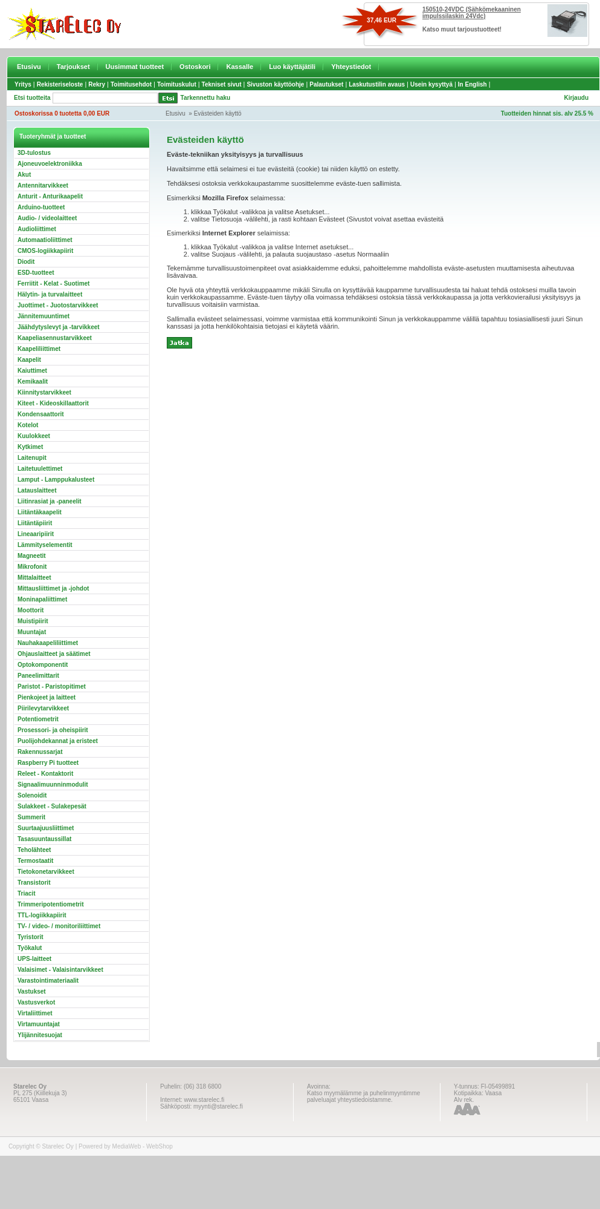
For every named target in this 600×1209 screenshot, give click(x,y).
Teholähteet (34, 850)
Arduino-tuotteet (41, 207)
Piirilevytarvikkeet (43, 708)
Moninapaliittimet (42, 599)
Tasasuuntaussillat (44, 839)
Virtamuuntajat (39, 1024)
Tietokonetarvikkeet (46, 871)
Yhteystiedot (351, 66)
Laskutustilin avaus (377, 84)
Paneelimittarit (38, 675)
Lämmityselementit (45, 545)
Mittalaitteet (34, 577)
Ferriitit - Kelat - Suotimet (53, 283)
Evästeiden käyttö (218, 113)
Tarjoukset (73, 66)
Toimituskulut (176, 84)
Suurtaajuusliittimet (46, 828)
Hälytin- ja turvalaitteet (50, 294)
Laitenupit (32, 457)
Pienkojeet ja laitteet (47, 697)
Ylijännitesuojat (40, 1035)
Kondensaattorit (41, 414)
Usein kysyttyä (431, 84)
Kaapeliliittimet (39, 349)
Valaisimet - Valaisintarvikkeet (60, 969)
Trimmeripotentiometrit (50, 904)
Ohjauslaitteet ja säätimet (54, 653)
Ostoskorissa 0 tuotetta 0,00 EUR (62, 113)
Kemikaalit (33, 381)
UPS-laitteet (34, 958)
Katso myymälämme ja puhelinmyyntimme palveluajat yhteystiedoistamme (363, 1096)
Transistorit (34, 882)
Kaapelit (29, 359)
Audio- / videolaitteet (47, 218)
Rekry (96, 84)
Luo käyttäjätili (292, 66)
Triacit (26, 893)
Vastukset (32, 991)
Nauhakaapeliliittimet (48, 643)
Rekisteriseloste (60, 84)
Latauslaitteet (37, 490)
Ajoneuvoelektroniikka (50, 163)
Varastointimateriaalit (48, 980)
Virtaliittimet (35, 1013)
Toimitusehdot (131, 84)
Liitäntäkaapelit (40, 512)
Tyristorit (31, 937)
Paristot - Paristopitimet (52, 686)
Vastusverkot (36, 1002)
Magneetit (32, 555)
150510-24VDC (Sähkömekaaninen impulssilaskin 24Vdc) (471, 12)
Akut (24, 174)
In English (472, 84)
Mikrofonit (32, 566)
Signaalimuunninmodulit (53, 784)
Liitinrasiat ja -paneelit (50, 501)
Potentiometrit (38, 719)
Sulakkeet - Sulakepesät (52, 806)
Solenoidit (32, 795)
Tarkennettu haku (206, 97)
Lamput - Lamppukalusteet (56, 479)
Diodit (26, 261)
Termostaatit (35, 860)
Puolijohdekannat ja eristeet (58, 741)
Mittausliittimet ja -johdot (53, 588)
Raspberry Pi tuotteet (48, 762)
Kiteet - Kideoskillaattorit (53, 403)
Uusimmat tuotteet (135, 66)
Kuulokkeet (34, 436)
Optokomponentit (43, 664)
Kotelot (28, 425)
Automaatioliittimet (45, 240)
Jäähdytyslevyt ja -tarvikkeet (59, 327)
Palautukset (326, 84)
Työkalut (30, 948)
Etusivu (29, 66)
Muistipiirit (33, 621)
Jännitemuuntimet (43, 316)
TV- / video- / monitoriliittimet (59, 926)
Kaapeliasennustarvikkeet (55, 338)
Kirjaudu (576, 97)
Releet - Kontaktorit (45, 773)
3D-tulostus (34, 152)
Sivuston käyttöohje (275, 84)
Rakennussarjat (40, 752)
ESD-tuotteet (36, 272)
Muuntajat (32, 632)
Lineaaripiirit (36, 534)
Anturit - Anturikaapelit (50, 196)
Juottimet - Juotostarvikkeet (58, 305)
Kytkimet (30, 447)
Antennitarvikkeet (43, 185)
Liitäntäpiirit (35, 523)
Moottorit (31, 610)
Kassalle (239, 66)
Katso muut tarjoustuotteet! (462, 29)
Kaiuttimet (32, 370)
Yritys (23, 84)
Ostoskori (194, 66)
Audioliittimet (37, 229)
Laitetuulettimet (40, 468)
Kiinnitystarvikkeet (44, 392)
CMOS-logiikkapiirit (45, 250)
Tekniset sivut (222, 84)
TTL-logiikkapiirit (42, 915)
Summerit (31, 817)
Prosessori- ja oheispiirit (53, 730)
